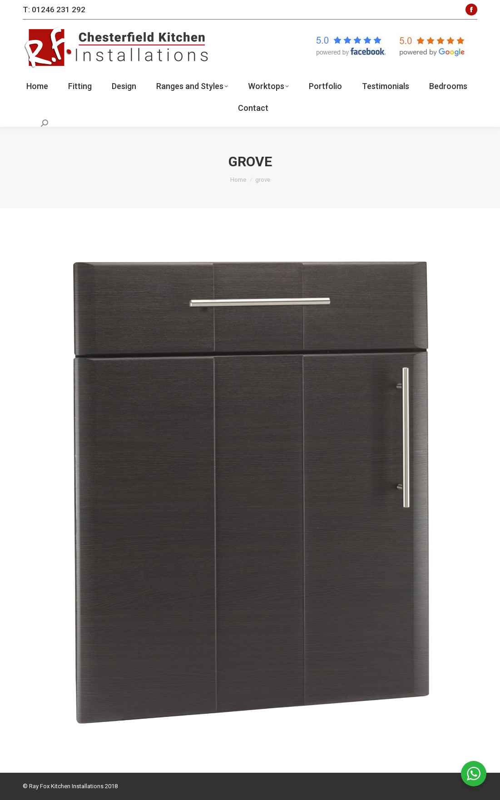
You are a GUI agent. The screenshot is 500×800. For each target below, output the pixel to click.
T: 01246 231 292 (54, 9)
